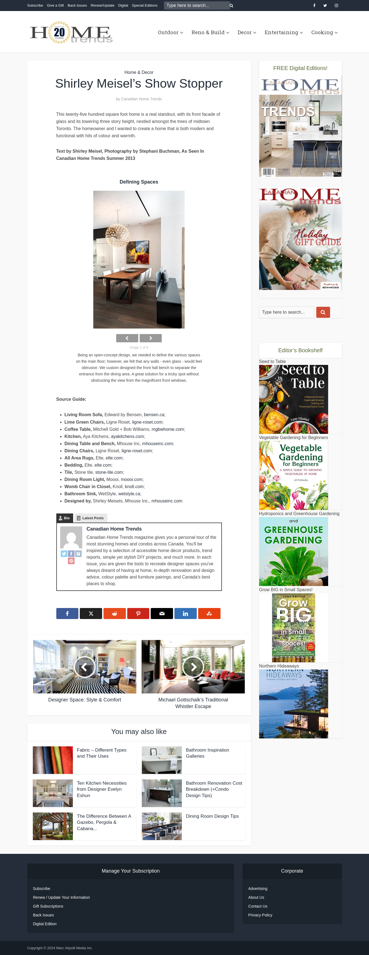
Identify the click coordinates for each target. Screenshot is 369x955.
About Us (256, 897)
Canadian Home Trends (141, 99)
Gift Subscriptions (48, 906)
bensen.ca (154, 414)
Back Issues (77, 5)
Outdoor (168, 32)
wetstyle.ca (129, 493)
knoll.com (134, 486)
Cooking (322, 32)
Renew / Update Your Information (61, 897)
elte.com (114, 458)
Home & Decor (138, 72)
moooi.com (131, 479)
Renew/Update (103, 5)
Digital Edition (45, 924)
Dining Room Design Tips (212, 816)
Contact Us (257, 906)
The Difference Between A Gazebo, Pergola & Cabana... (104, 823)
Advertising (257, 888)
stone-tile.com (109, 472)
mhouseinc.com (157, 443)
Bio (67, 518)
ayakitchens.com (127, 436)
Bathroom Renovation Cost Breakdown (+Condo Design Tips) (214, 789)
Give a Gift (55, 5)
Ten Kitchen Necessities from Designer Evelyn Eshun (102, 789)
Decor (245, 32)
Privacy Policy (260, 915)
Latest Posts (92, 518)
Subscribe (35, 5)
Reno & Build (208, 32)
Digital (123, 5)
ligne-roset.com (147, 422)
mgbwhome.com (168, 429)
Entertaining (281, 32)
